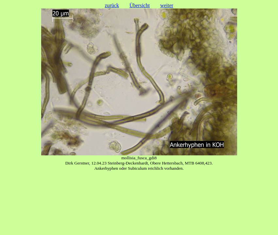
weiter (166, 5)
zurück (112, 5)
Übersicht (139, 5)
